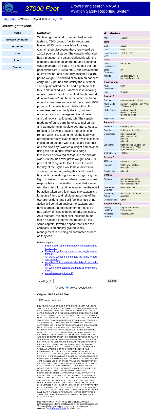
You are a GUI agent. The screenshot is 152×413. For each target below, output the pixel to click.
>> (13, 19)
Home (17, 32)
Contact (17, 67)
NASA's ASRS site (58, 408)
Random (17, 46)
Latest (17, 53)
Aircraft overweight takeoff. (59, 273)
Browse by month (17, 39)
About (17, 60)
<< (5, 19)
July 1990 (57, 19)
